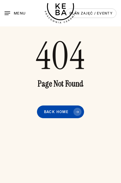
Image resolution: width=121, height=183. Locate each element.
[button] (15, 13)
